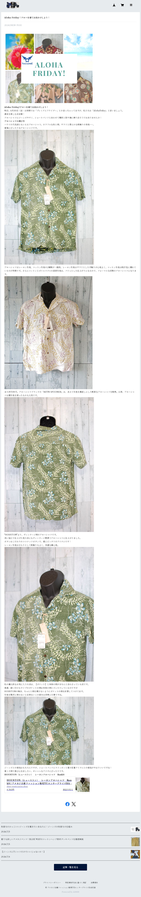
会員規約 (94, 883)
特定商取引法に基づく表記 (75, 883)
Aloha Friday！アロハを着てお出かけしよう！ (27, 17)
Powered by (70, 892)
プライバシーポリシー (52, 883)
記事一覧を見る (70, 867)
